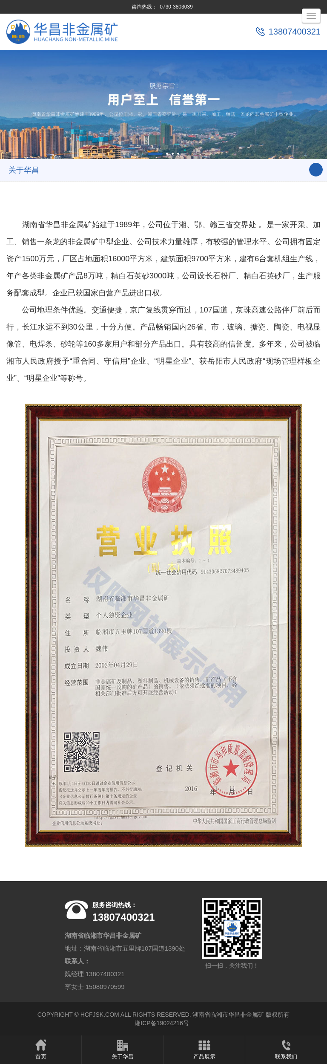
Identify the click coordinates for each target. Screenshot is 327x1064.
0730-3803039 (176, 7)
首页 (41, 1049)
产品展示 (204, 1049)
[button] (155, 154)
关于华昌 (122, 1049)
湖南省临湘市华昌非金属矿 (228, 1015)
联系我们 (286, 1049)
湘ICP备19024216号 (162, 1023)
